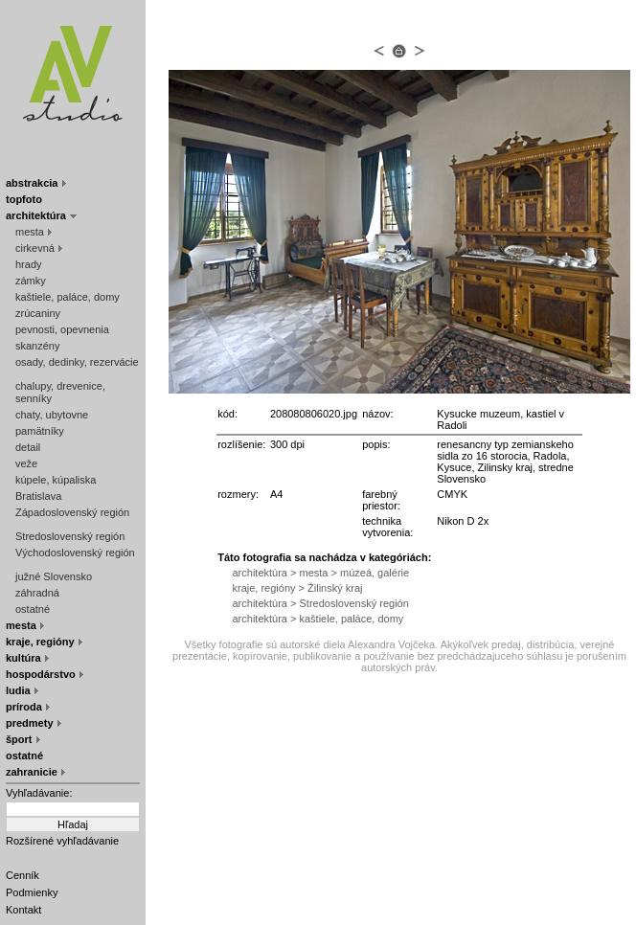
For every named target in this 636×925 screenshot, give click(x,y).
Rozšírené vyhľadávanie (62, 840)
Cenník (22, 875)
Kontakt (23, 909)
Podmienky (31, 892)
